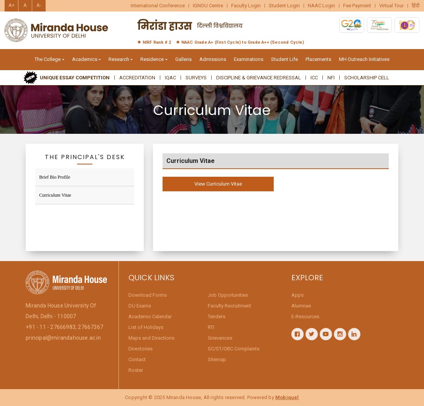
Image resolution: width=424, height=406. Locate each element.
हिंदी (415, 6)
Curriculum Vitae (55, 195)
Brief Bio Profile (54, 177)
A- (38, 5)
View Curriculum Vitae (218, 184)
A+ (11, 5)
